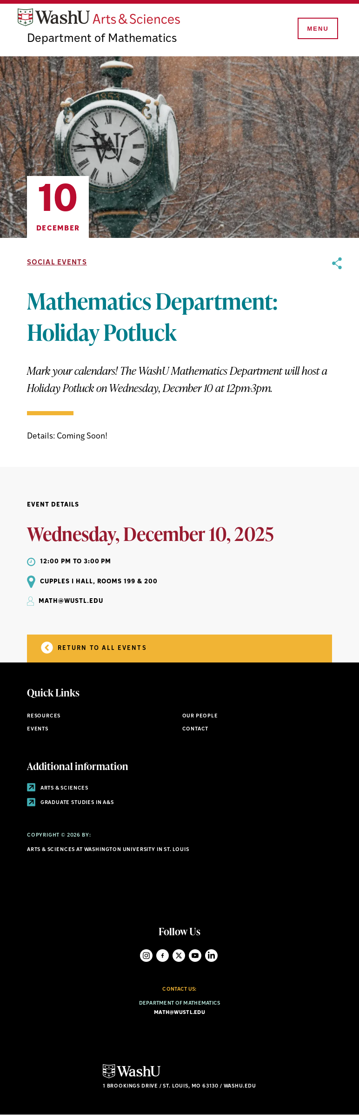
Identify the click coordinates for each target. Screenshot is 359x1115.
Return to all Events (94, 648)
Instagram (146, 955)
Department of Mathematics (102, 39)
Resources (43, 716)
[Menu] (317, 29)
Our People (200, 716)
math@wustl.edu (179, 1012)
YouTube (195, 955)
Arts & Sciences (57, 788)
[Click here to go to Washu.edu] (131, 1077)
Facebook (162, 955)
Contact (195, 729)
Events (37, 729)
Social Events (57, 262)
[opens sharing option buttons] (337, 350)
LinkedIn (211, 955)
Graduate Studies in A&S (70, 802)
